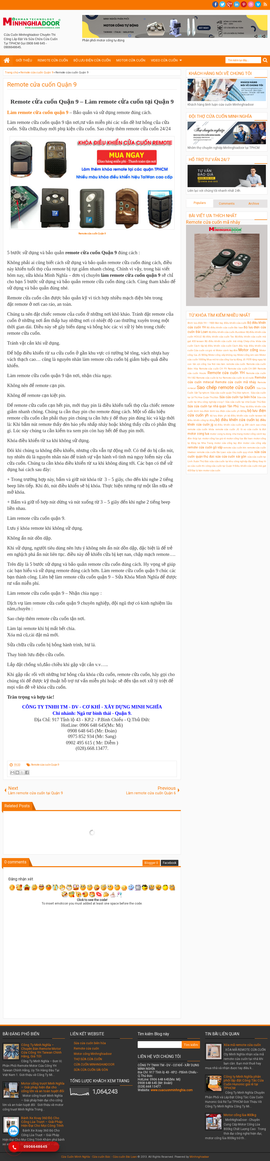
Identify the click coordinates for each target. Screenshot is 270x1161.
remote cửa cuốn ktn (234, 447)
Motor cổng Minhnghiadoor (93, 1054)
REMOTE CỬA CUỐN (53, 60)
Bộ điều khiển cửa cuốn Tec (218, 336)
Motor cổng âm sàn (248, 354)
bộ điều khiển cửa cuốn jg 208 (231, 424)
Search (265, 60)
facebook (215, 4)
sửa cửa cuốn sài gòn (230, 456)
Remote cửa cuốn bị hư (209, 377)
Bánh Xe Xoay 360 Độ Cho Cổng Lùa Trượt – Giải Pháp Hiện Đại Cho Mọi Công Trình (42, 1121)
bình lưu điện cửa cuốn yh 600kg (228, 411)
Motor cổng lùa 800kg (240, 1115)
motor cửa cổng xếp (254, 443)
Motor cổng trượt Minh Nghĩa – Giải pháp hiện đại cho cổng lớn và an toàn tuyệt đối (42, 1087)
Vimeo (258, 4)
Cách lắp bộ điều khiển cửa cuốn (213, 345)
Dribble (251, 4)
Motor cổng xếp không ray (222, 354)
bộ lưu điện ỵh (218, 415)
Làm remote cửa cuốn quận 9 (37, 112)
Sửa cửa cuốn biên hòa (90, 1043)
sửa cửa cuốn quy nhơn (240, 452)
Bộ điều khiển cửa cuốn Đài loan (225, 327)
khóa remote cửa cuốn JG (224, 429)
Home (7, 60)
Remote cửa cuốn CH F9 (213, 368)
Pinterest (244, 4)
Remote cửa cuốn (86, 1048)
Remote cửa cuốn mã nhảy (213, 222)
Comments (227, 203)
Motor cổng (248, 350)
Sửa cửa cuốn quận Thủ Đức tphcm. (230, 392)
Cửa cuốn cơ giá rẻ (204, 350)
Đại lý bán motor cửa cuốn (206, 470)
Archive (253, 203)
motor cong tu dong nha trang (226, 433)
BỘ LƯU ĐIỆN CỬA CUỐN (92, 60)
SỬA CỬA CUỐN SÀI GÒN (91, 1070)
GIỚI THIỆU (24, 60)
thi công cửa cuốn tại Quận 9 (218, 465)
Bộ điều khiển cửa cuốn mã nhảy (224, 341)
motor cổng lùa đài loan (239, 438)
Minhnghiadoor (199, 1156)
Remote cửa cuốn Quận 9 (42, 84)
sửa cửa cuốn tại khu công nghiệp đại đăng (233, 461)
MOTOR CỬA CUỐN (130, 60)
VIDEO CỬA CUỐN (164, 60)
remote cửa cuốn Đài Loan (211, 452)
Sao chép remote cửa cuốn (226, 387)
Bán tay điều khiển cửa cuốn (231, 322)
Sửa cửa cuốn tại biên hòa (237, 397)
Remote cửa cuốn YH (226, 373)
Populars (200, 203)
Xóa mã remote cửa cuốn (242, 1045)
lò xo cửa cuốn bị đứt (253, 429)
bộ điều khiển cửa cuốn (235, 420)
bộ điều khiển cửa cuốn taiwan (245, 415)
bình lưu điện (201, 411)
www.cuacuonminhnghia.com (172, 1090)
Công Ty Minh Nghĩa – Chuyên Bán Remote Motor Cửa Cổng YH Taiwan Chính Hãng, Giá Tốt (41, 1050)
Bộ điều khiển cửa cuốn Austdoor (227, 332)
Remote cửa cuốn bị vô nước (238, 377)
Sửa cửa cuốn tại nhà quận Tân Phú (213, 406)
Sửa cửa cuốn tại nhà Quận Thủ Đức (245, 401)
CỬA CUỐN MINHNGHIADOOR (94, 1064)
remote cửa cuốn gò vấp (205, 447)
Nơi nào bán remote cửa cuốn (228, 364)
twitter (222, 4)
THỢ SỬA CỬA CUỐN (88, 1059)
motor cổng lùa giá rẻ (214, 438)
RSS (265, 4)
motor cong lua (198, 434)
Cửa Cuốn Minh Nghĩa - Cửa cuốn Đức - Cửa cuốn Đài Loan (99, 1156)
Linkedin (237, 4)
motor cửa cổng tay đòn (228, 443)
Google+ (229, 4)
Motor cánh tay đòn (227, 350)
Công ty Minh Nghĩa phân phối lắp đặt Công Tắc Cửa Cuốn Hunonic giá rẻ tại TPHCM (244, 1082)
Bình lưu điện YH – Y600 (201, 322)
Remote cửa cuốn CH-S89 (242, 368)
